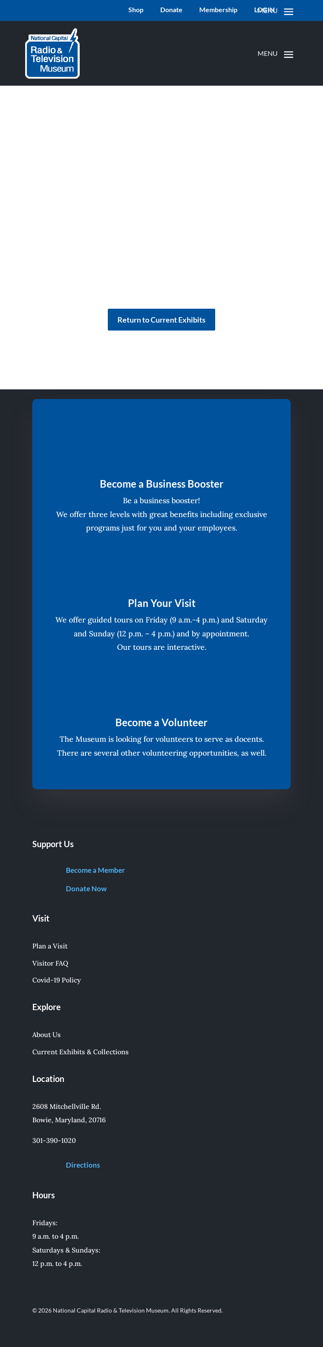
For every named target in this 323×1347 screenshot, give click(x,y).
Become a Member (95, 870)
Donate (171, 10)
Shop (135, 10)
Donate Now (86, 888)
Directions (83, 1165)
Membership (218, 10)
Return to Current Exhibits (161, 319)
